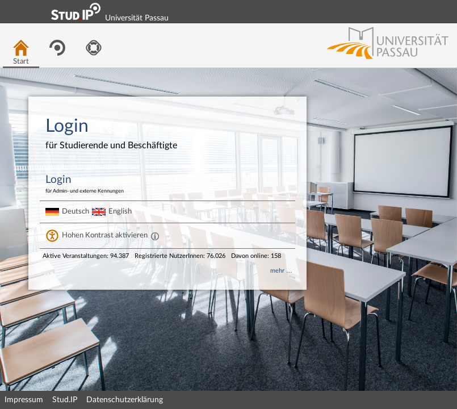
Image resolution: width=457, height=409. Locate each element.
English (120, 211)
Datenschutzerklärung (124, 400)
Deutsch (75, 211)
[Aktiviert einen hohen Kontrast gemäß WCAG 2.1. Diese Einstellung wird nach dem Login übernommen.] (155, 236)
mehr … (281, 271)
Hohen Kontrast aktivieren (105, 235)
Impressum (24, 400)
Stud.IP (64, 400)
